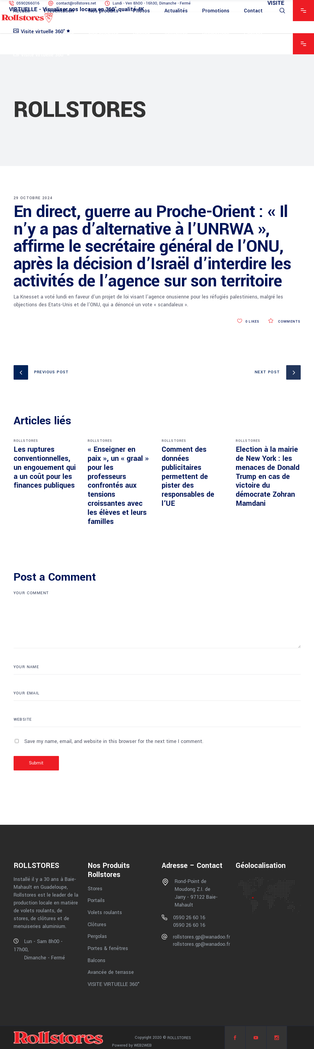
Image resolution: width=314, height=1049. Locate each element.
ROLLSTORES (26, 440)
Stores (95, 888)
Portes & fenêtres (108, 948)
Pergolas (97, 936)
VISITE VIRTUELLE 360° (114, 984)
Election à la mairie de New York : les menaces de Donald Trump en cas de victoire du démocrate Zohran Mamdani (267, 477)
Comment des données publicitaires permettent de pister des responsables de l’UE (188, 477)
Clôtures (97, 924)
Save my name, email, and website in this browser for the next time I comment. (113, 741)
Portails (96, 900)
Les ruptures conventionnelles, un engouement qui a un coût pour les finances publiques (45, 468)
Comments (284, 321)
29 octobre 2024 (33, 198)
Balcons (96, 960)
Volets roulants (105, 912)
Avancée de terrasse (111, 972)
